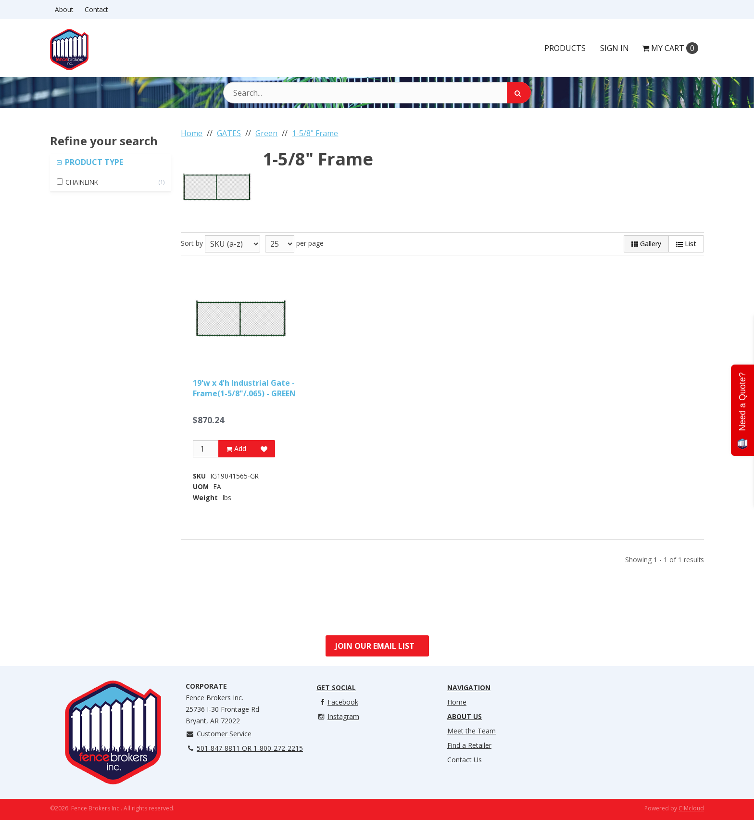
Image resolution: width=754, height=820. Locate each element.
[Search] (519, 92)
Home (456, 701)
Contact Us (464, 759)
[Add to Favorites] (264, 448)
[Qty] (205, 448)
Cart (670, 48)
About (64, 9)
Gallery (646, 243)
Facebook (337, 701)
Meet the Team (471, 730)
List (686, 243)
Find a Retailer (469, 745)
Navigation (468, 687)
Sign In (614, 48)
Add (236, 448)
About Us (464, 716)
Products (565, 48)
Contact (96, 9)
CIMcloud (691, 808)
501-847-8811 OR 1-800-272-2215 (244, 748)
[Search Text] (377, 92)
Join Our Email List (375, 646)
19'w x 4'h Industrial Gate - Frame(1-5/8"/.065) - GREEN (244, 388)
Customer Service (218, 733)
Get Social (336, 687)
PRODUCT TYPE (93, 162)
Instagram (337, 716)
